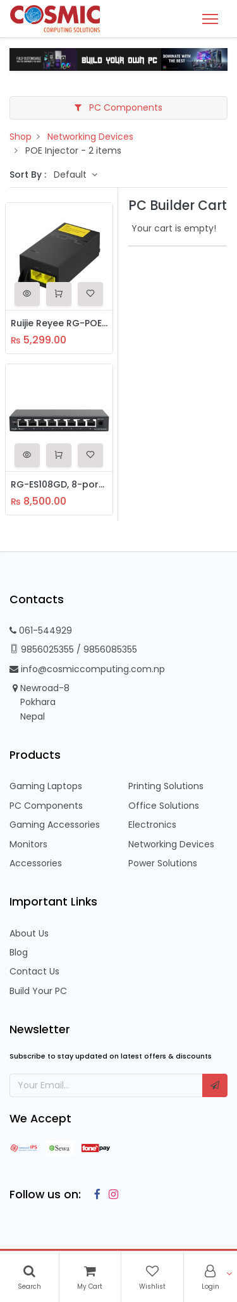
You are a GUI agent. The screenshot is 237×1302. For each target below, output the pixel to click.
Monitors (28, 844)
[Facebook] (94, 1194)
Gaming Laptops (45, 786)
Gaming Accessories (54, 824)
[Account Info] (210, 1276)
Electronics (152, 824)
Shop (20, 136)
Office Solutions (163, 805)
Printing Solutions (166, 786)
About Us (29, 933)
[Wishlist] (152, 1276)
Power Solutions (162, 863)
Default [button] (71, 174)
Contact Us (34, 971)
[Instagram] (111, 1194)
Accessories (35, 863)
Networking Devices (90, 136)
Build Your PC (38, 991)
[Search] (29, 1276)
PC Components (118, 107)
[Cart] (89, 1276)
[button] (27, 294)
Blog (18, 952)
